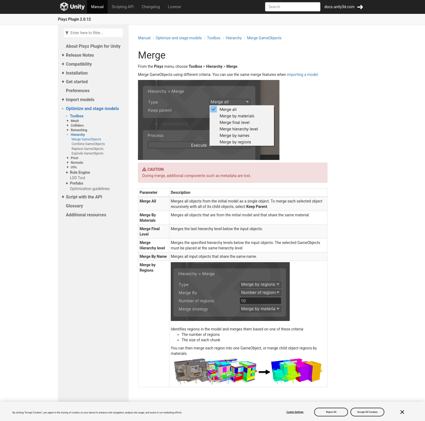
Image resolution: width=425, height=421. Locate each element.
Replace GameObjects (88, 149)
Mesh (75, 121)
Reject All (331, 412)
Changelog (151, 7)
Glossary (74, 205)
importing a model (302, 74)
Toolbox (76, 116)
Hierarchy (78, 135)
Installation (77, 73)
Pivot (74, 158)
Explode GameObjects (88, 153)
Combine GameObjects (88, 144)
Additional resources (86, 214)
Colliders (77, 125)
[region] (212, 411)
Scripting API (122, 7)
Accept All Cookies (367, 412)
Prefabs (76, 183)
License (174, 7)
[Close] (402, 412)
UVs (74, 167)
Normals (77, 163)
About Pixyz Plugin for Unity (93, 46)
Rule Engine (80, 172)
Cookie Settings (295, 412)
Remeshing (79, 130)
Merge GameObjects (86, 139)
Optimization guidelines (90, 189)
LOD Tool (77, 178)
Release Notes (80, 55)
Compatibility (79, 64)
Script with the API (84, 197)
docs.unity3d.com (339, 7)
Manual (97, 7)
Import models (80, 99)
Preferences (77, 90)
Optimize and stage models (92, 108)
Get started (77, 81)
